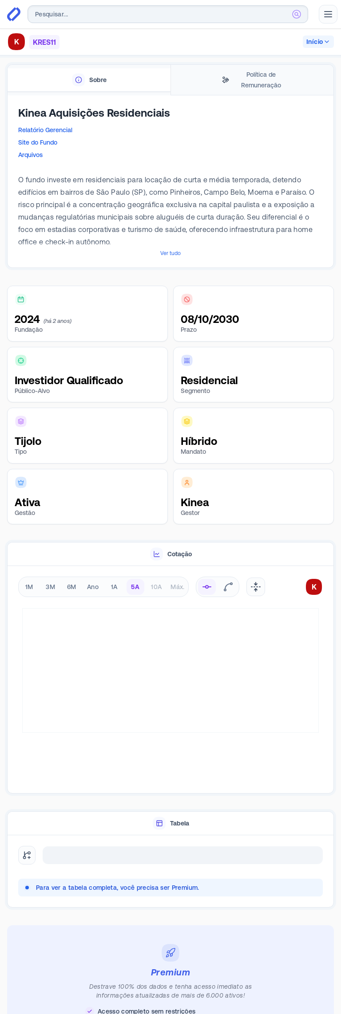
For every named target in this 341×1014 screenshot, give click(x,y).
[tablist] (170, 80)
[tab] (89, 80)
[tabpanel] (170, 181)
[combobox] (168, 14)
